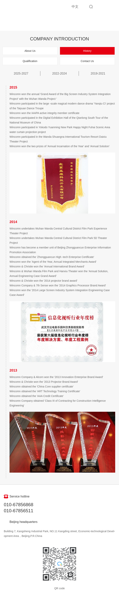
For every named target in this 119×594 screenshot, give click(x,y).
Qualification (30, 61)
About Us (30, 50)
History (87, 50)
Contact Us (87, 61)
